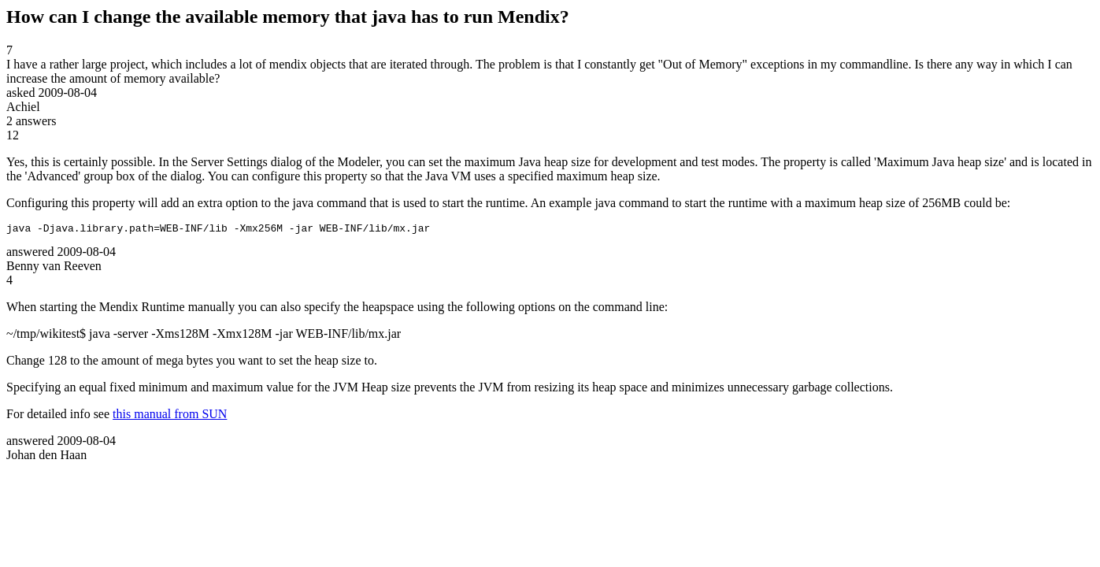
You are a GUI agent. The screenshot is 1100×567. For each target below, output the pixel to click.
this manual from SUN (170, 416)
